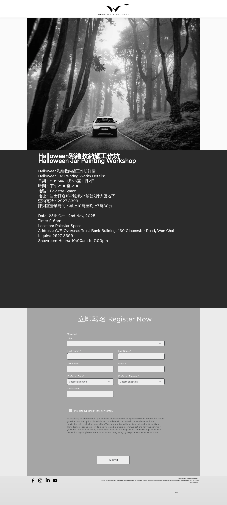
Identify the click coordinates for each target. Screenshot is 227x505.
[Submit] (113, 460)
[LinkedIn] (47, 480)
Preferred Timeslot (128, 376)
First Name (73, 351)
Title (69, 338)
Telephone (72, 363)
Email (121, 363)
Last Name (124, 351)
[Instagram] (40, 480)
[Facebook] (32, 480)
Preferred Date (75, 376)
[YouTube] (55, 480)
